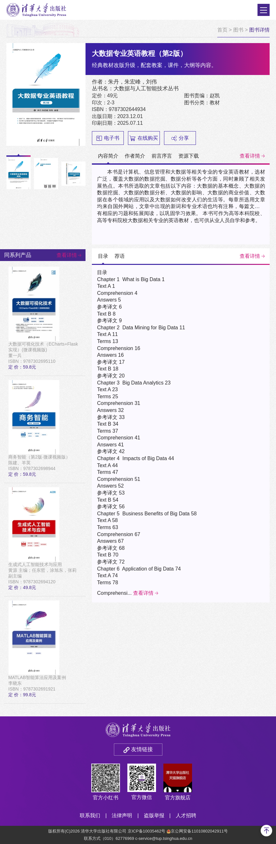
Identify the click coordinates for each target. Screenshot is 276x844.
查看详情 (250, 156)
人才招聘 (186, 815)
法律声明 (122, 815)
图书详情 (259, 30)
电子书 (107, 138)
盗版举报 (154, 815)
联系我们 (90, 815)
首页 (222, 30)
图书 (238, 30)
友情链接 (142, 749)
